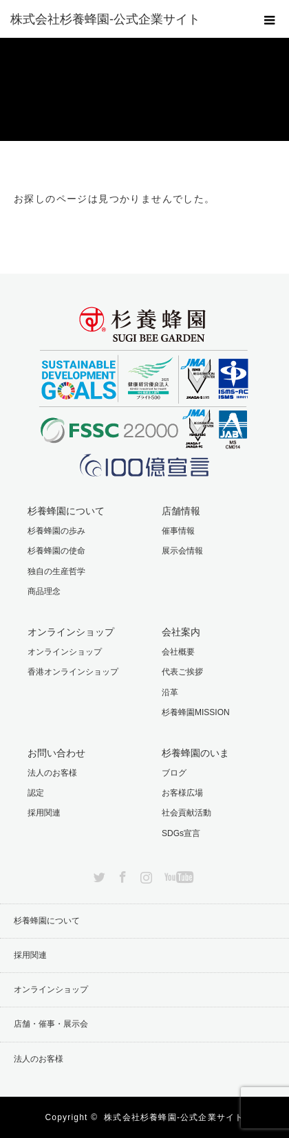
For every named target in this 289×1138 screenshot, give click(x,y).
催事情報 (178, 531)
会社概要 (178, 652)
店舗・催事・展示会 (51, 1024)
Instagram (144, 874)
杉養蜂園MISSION (196, 712)
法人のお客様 (52, 773)
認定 (36, 793)
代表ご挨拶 (182, 672)
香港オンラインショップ (73, 672)
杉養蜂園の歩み (56, 531)
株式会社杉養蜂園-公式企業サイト (174, 1117)
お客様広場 (182, 793)
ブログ (174, 773)
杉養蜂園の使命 (56, 551)
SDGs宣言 (181, 833)
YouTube (177, 874)
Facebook (121, 874)
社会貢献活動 (186, 813)
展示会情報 (182, 551)
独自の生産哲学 (56, 571)
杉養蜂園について (47, 921)
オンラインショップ (65, 652)
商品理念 (44, 591)
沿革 (170, 692)
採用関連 (44, 813)
